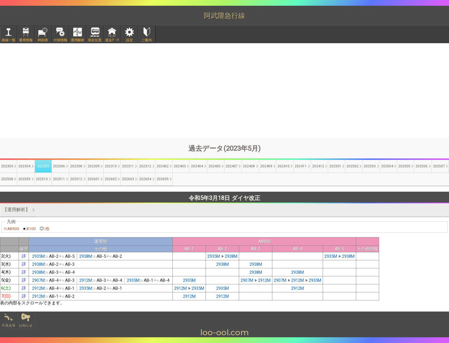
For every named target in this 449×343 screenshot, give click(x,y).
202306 (59, 166)
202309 (94, 166)
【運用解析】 (16, 209)
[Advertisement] (224, 90)
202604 (145, 179)
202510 (42, 179)
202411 (301, 166)
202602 (111, 179)
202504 (387, 166)
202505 (404, 166)
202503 (370, 166)
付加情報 (60, 40)
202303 (7, 166)
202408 (249, 166)
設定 (129, 40)
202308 (76, 166)
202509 (24, 179)
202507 (439, 166)
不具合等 (8, 326)
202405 (214, 166)
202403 (180, 166)
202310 (111, 166)
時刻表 (43, 40)
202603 (128, 179)
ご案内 (146, 40)
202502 (352, 166)
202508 (7, 179)
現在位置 (95, 40)
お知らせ (26, 326)
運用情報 (26, 40)
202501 (335, 166)
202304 (24, 166)
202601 (94, 179)
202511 (59, 179)
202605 (163, 179)
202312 (145, 166)
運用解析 (77, 40)
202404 (197, 166)
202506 (421, 166)
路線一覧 (8, 40)
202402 (163, 166)
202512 (76, 179)
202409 (266, 166)
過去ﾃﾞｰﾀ (112, 40)
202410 (283, 166)
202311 (128, 166)
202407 (232, 166)
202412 (318, 166)
